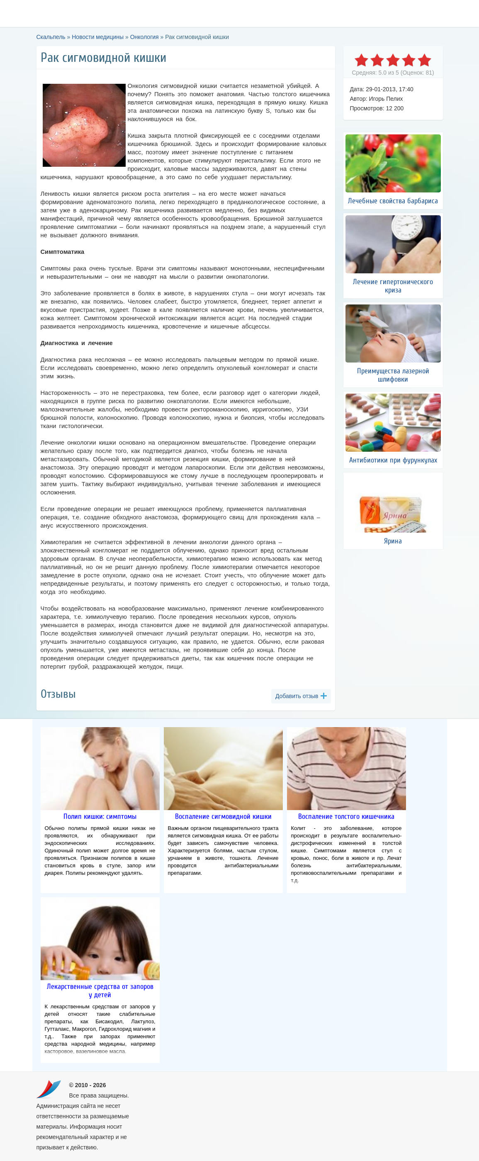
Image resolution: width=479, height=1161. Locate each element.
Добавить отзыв (297, 696)
